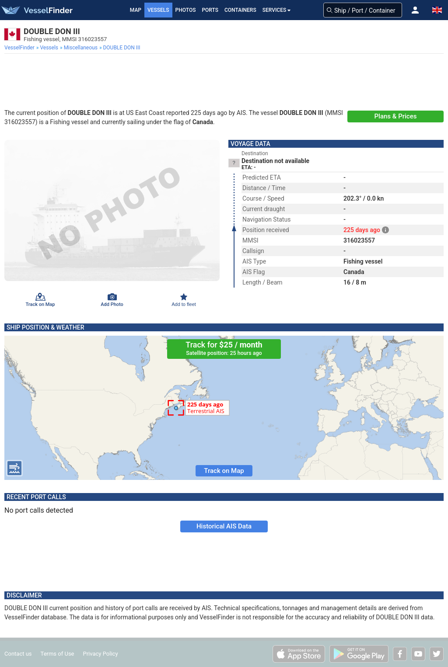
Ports (210, 10)
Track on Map (224, 471)
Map (135, 10)
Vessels (158, 10)
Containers (240, 10)
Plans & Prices (395, 116)
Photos (185, 10)
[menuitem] (20, 48)
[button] (415, 10)
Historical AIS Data (224, 526)
